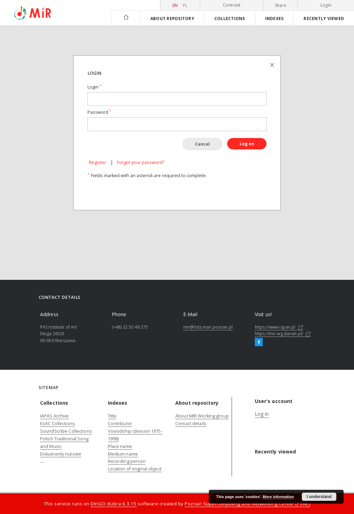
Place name (120, 446)
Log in (262, 414)
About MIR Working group (202, 416)
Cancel (202, 144)
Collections (229, 18)
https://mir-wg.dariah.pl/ (283, 334)
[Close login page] (272, 64)
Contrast (232, 5)
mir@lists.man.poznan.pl (208, 327)
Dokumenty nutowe (60, 454)
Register (97, 162)
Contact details (190, 423)
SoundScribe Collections (66, 431)
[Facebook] (259, 342)
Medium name (123, 454)
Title (112, 416)
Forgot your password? (141, 162)
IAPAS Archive (54, 416)
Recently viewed (324, 18)
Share (280, 5)
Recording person (127, 461)
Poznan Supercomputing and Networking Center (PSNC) (247, 504)
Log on (247, 144)
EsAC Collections (57, 423)
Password (99, 112)
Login (326, 5)
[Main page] (125, 17)
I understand (319, 496)
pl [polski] (185, 5)
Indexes (274, 18)
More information (278, 497)
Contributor (120, 423)
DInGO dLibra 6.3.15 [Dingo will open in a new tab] (114, 504)
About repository (172, 18)
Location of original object (134, 469)
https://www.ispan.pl (279, 327)
